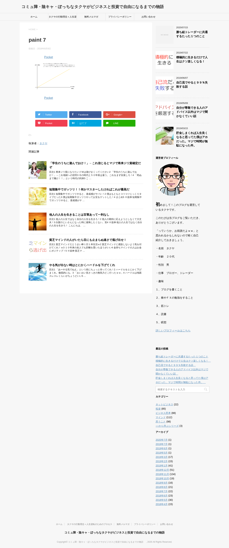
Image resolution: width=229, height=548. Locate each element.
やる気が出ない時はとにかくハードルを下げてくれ (82, 265)
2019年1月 (162, 465)
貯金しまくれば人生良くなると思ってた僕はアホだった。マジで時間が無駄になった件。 (192, 139)
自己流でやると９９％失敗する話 (176, 365)
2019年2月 (162, 461)
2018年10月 (162, 478)
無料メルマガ (91, 16)
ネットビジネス (164, 404)
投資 (158, 408)
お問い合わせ (148, 16)
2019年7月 (162, 444)
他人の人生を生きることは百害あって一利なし (79, 214)
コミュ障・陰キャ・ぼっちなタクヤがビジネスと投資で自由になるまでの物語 (94, 6)
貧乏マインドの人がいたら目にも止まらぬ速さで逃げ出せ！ (87, 239)
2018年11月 (162, 474)
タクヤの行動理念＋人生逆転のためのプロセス (63, 17)
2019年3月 (162, 457)
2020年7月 (162, 439)
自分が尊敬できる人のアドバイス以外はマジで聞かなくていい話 (192, 112)
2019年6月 (162, 448)
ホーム (33, 16)
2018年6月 (162, 495)
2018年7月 (162, 491)
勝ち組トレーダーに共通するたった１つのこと (192, 34)
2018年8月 (162, 487)
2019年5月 (162, 452)
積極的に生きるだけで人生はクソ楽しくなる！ (192, 59)
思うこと (161, 421)
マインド (161, 417)
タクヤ (43, 143)
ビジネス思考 (163, 413)
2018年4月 (162, 504)
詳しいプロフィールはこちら (173, 330)
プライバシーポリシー (119, 16)
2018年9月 (162, 482)
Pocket (48, 57)
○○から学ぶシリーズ (167, 425)
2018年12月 (162, 469)
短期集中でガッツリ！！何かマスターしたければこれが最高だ (89, 189)
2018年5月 (162, 499)
